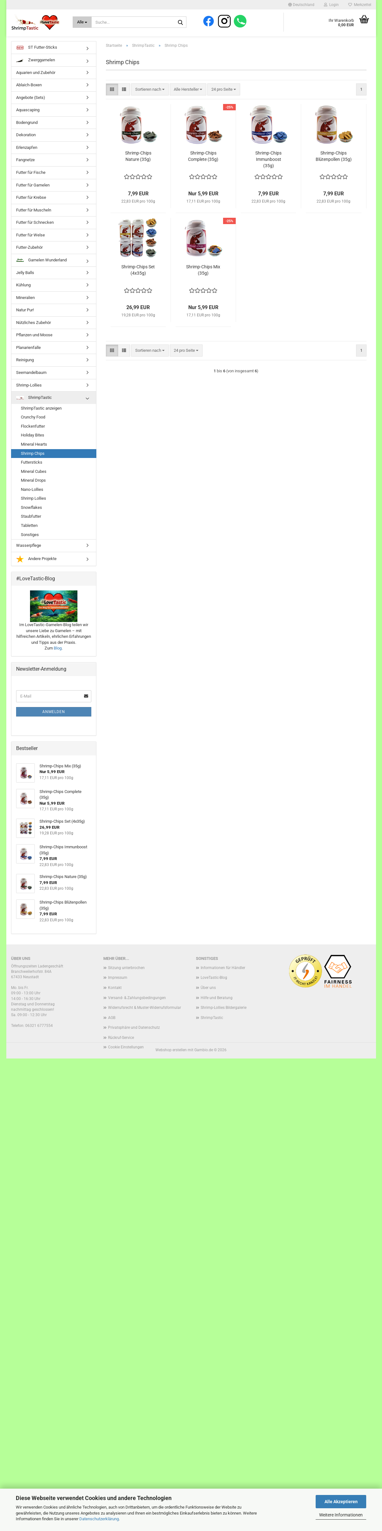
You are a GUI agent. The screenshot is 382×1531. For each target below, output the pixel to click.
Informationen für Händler (223, 978)
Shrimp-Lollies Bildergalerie (223, 1018)
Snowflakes (31, 518)
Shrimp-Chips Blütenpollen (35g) (334, 167)
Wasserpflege (28, 556)
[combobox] (150, 100)
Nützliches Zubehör (33, 333)
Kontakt (115, 999)
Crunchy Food (33, 428)
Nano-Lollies (32, 500)
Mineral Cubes (33, 482)
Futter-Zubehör (29, 258)
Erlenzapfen (26, 158)
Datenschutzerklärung (99, 1518)
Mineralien (25, 308)
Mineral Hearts (34, 455)
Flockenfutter (33, 437)
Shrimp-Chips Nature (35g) (138, 167)
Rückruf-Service (121, 1048)
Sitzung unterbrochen (126, 978)
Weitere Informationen (341, 1514)
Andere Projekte (36, 570)
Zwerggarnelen (35, 71)
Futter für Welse (30, 245)
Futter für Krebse (31, 208)
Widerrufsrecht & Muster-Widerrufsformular (144, 1018)
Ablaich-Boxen (29, 96)
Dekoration (26, 145)
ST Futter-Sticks (36, 59)
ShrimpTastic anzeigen (41, 419)
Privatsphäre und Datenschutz (134, 1038)
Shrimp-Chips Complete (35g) (203, 167)
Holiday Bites (32, 446)
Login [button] (331, 5)
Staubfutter (31, 527)
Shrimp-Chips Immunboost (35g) (268, 170)
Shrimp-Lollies (29, 395)
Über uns (208, 999)
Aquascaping (27, 121)
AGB (111, 1028)
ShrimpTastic (34, 408)
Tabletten (29, 536)
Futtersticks (31, 473)
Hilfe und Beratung (217, 1008)
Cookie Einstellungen (126, 1058)
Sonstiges (30, 545)
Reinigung (25, 371)
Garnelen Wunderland (41, 271)
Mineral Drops (33, 491)
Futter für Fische (30, 183)
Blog (58, 659)
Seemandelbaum (31, 383)
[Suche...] (82, 22)
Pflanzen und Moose (34, 346)
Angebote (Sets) (30, 108)
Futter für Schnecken (35, 233)
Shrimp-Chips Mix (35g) (203, 280)
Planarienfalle (28, 358)
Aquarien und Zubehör (35, 83)
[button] (301, 4)
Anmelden (53, 722)
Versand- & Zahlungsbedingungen (137, 1008)
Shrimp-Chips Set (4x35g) (138, 280)
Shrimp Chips (33, 464)
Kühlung (23, 296)
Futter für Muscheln (33, 220)
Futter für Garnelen (33, 195)
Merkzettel (359, 5)
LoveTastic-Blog (214, 988)
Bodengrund (27, 133)
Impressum (117, 988)
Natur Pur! (25, 321)
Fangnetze (25, 170)
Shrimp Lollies (33, 509)
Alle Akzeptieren (341, 1501)
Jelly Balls (25, 283)
